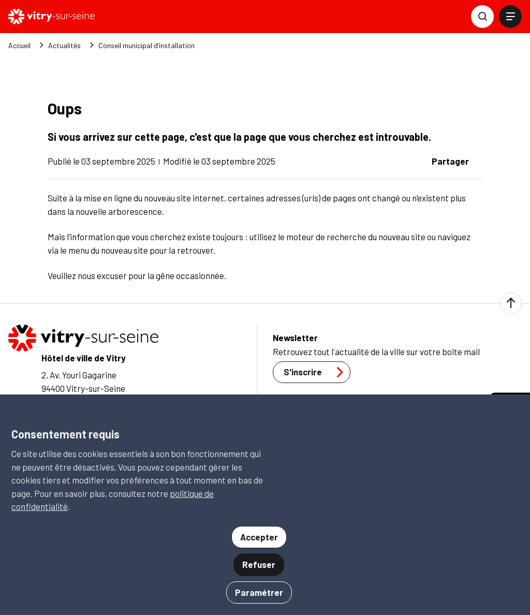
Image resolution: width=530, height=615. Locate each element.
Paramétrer (259, 592)
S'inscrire (316, 372)
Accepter (259, 537)
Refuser (258, 564)
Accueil (19, 45)
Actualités (64, 45)
